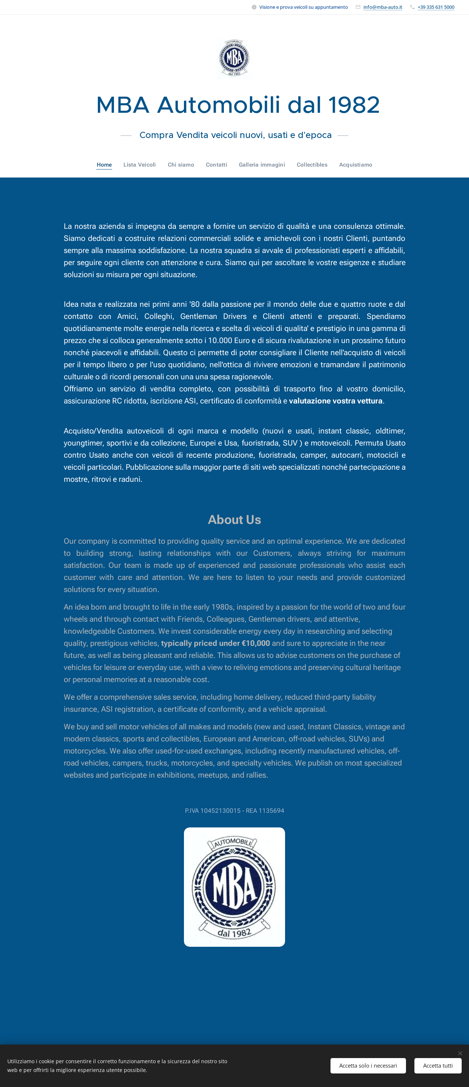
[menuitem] (107, 165)
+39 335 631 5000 (436, 7)
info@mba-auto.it (382, 7)
